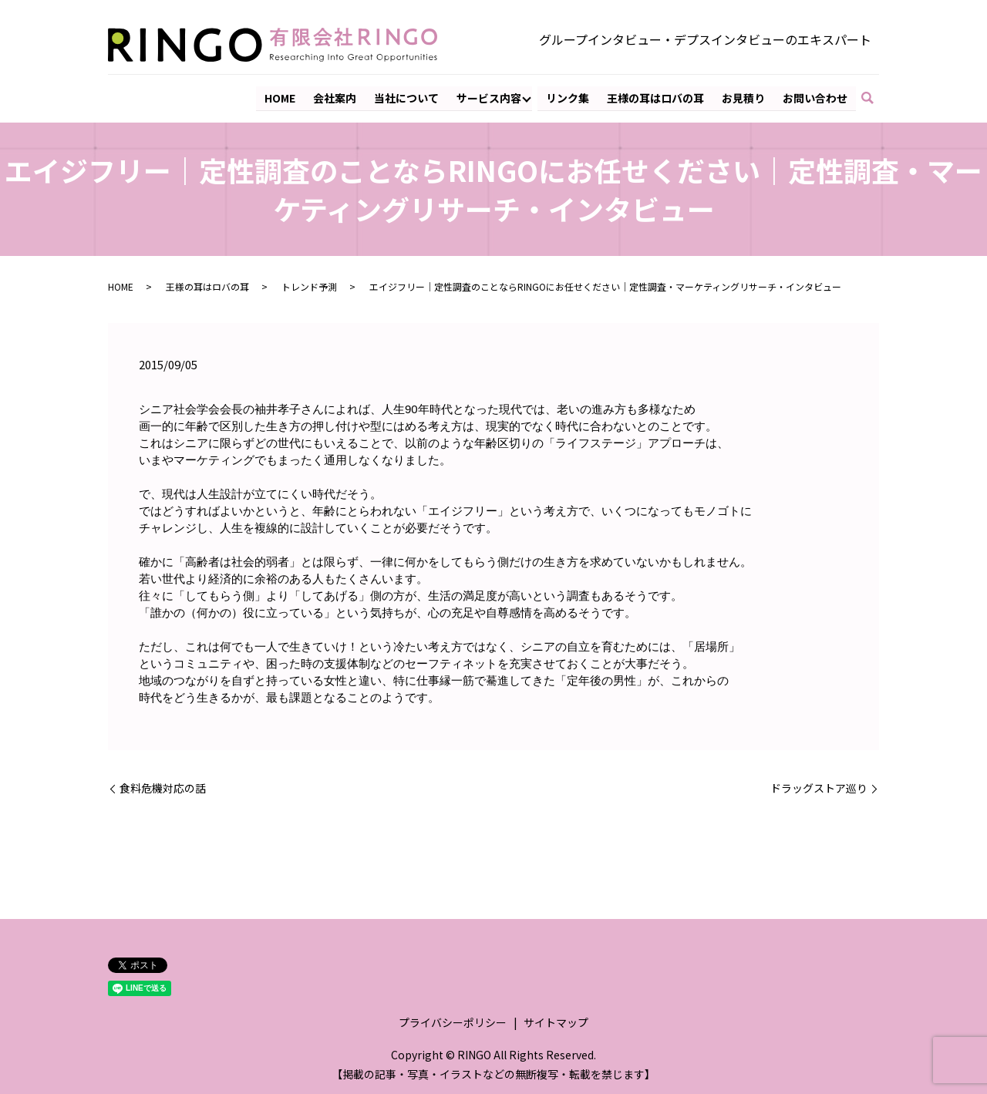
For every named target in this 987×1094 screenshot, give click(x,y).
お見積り (743, 97)
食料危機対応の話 (163, 788)
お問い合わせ (815, 97)
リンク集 (569, 97)
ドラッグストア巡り (818, 788)
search (875, 98)
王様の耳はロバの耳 (656, 97)
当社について (408, 97)
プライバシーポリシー (453, 1022)
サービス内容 (490, 97)
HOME (282, 97)
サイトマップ (556, 1022)
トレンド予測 (309, 285)
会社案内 (337, 97)
